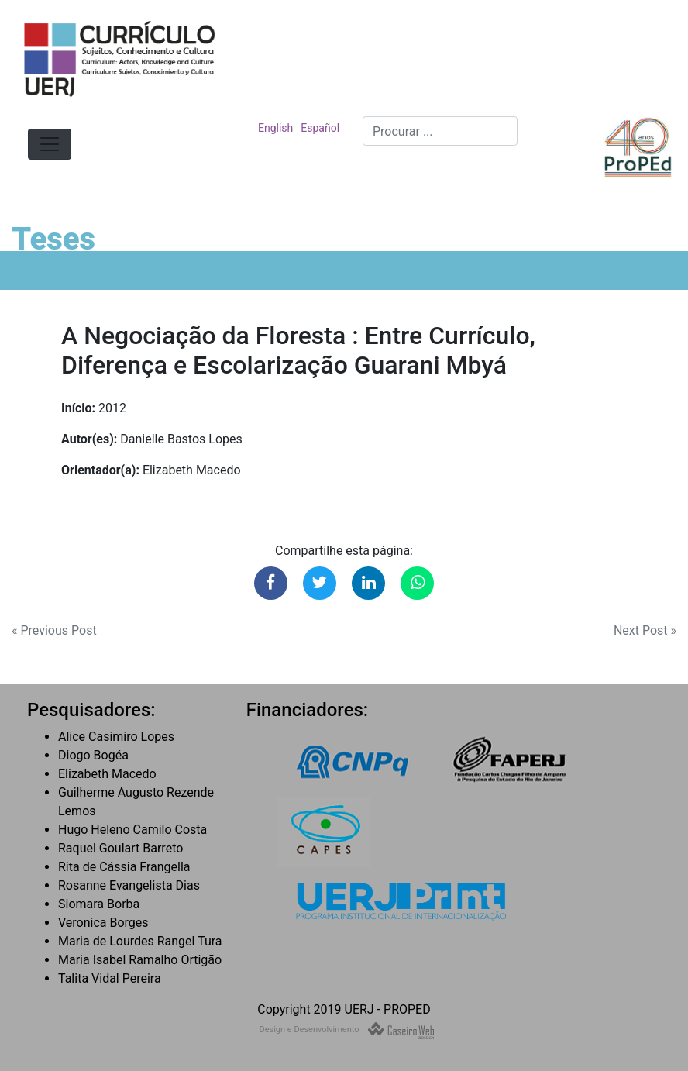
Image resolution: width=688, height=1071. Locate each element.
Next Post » (645, 630)
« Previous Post (54, 630)
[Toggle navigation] (49, 144)
